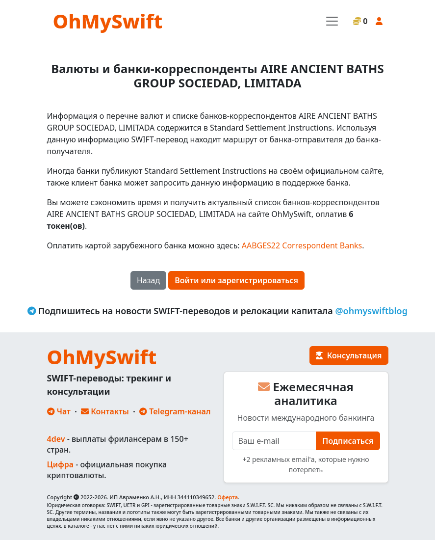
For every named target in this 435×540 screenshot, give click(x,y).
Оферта (227, 497)
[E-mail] (274, 441)
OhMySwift (108, 20)
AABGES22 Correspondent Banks (302, 245)
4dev (56, 438)
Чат (59, 411)
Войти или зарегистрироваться (236, 280)
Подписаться (347, 440)
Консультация (349, 355)
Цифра (60, 464)
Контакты (105, 411)
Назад (148, 280)
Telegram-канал (174, 411)
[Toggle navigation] (332, 21)
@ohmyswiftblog (371, 311)
